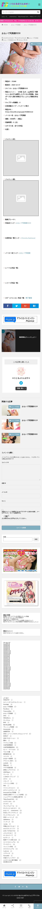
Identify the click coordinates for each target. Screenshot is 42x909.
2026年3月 (6, 647)
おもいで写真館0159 (30, 406)
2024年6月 (6, 675)
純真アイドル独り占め (11, 840)
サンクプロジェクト (11, 815)
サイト (4, 501)
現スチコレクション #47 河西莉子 (13, 618)
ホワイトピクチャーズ (11, 790)
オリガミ (7, 804)
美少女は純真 (9, 725)
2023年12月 (7, 683)
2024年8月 (6, 672)
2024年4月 (6, 678)
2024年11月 (7, 668)
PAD (6, 785)
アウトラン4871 (10, 761)
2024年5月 (6, 676)
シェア (12, 906)
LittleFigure (8, 772)
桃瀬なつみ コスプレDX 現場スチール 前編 (16, 616)
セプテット (8, 837)
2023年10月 (7, 686)
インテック (8, 822)
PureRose (8, 709)
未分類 (5, 862)
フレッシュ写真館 (10, 727)
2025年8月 (6, 656)
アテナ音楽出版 (9, 767)
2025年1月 (6, 666)
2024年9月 (6, 671)
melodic (7, 763)
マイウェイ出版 (9, 743)
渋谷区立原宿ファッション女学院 (15, 794)
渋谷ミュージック (10, 817)
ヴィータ (7, 774)
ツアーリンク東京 (10, 783)
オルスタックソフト (11, 828)
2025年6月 (6, 659)
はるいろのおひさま (11, 831)
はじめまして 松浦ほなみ (10, 619)
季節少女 (7, 765)
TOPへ (38, 906)
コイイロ (7, 756)
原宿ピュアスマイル (11, 770)
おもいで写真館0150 (30, 25)
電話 (29, 906)
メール (4, 492)
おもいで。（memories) (9, 16)
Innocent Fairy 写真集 (11, 792)
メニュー (21, 906)
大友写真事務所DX (10, 747)
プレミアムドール (10, 806)
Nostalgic (8, 704)
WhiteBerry (8, 718)
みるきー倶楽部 (9, 758)
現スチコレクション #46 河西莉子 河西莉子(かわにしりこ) (20, 622)
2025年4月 (6, 662)
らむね (7, 824)
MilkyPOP (8, 700)
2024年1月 (6, 682)
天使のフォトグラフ (11, 858)
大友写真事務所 (9, 745)
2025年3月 (6, 663)
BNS (6, 722)
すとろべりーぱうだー (11, 808)
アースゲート (9, 844)
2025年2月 (6, 664)
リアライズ (8, 853)
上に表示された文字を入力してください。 (14, 518)
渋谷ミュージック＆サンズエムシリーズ (17, 734)
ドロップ (7, 781)
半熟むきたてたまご (11, 826)
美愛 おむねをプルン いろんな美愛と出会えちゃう (18, 620)
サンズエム (8, 720)
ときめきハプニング (11, 776)
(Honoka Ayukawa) (28, 238)
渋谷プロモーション (11, 738)
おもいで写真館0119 (30, 420)
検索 (4, 537)
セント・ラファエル (11, 749)
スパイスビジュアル (11, 842)
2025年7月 (6, 657)
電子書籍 (29, 298)
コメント (5, 462)
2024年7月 (6, 674)
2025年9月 (6, 655)
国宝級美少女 (9, 754)
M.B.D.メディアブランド (12, 813)
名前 (4, 483)
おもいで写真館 (15, 25)
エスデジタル (9, 801)
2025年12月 (7, 651)
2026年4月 (6, 645)
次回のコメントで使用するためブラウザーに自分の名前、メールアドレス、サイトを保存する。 (20, 512)
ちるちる (7, 851)
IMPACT (7, 736)
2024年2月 (6, 680)
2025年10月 (7, 653)
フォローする (28, 340)
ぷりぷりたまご (9, 833)
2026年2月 (6, 648)
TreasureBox (9, 711)
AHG (6, 715)
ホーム (4, 906)
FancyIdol (8, 855)
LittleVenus (8, 819)
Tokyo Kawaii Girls (23, 16)
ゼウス (7, 779)
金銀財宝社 (8, 731)
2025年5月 (6, 660)
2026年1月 (6, 649)
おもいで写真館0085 (30, 434)
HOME (6, 25)
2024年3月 (6, 679)
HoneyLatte (8, 729)
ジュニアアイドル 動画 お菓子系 (14, 797)
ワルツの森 (8, 752)
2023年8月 (6, 689)
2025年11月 (7, 652)
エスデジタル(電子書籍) (12, 860)
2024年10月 (7, 670)
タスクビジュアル (10, 849)
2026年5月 (6, 644)
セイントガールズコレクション (14, 702)
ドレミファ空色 (9, 846)
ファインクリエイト (11, 788)
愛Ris (6, 740)
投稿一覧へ (20, 388)
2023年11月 (7, 685)
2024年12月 (7, 667)
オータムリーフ (9, 835)
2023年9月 (6, 687)
